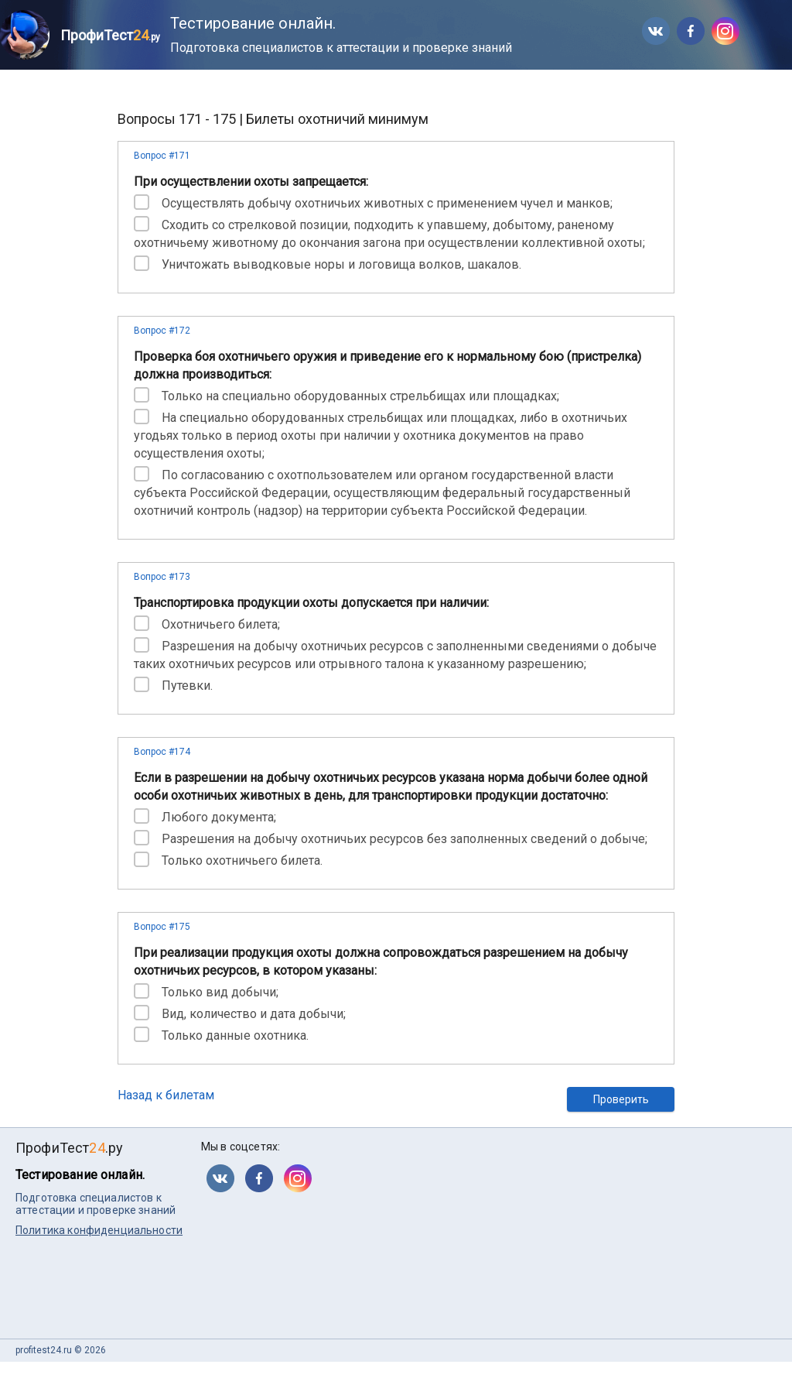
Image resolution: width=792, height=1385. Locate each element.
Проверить (621, 1099)
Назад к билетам (166, 1095)
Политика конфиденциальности (99, 1230)
